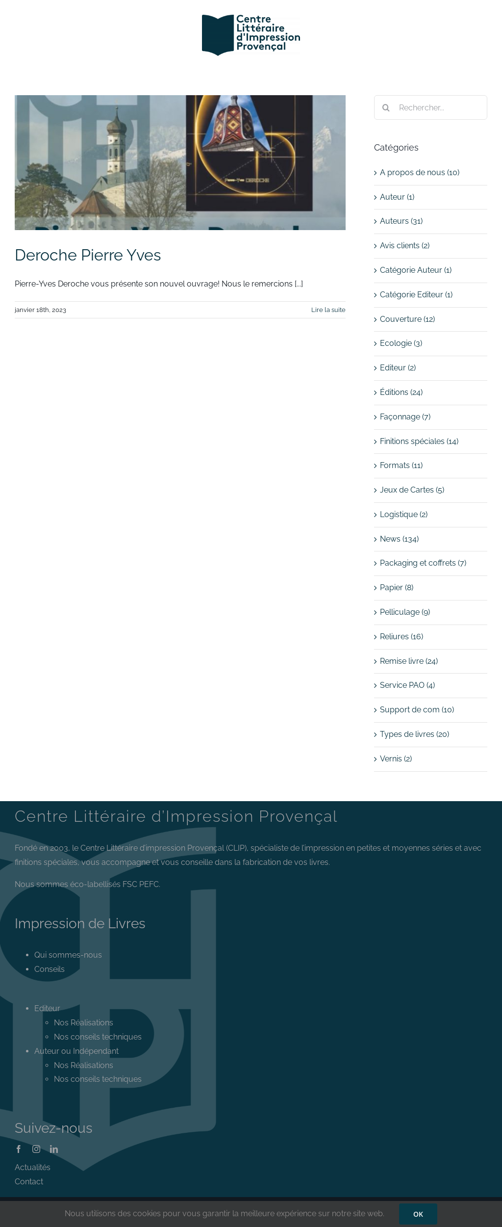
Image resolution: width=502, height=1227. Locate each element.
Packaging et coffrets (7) (423, 563)
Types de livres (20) (414, 734)
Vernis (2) (396, 758)
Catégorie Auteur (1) (416, 270)
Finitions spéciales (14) (419, 441)
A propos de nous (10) (419, 172)
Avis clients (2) (404, 245)
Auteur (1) (397, 197)
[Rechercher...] (430, 107)
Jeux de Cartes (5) (412, 490)
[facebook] (19, 1149)
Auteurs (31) (401, 221)
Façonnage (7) (405, 416)
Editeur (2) (398, 367)
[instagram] (36, 1149)
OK (418, 1214)
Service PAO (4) (407, 685)
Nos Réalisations (83, 1022)
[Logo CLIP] (251, 18)
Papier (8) (396, 587)
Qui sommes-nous (68, 955)
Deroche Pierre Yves (88, 255)
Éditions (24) (401, 392)
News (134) (399, 539)
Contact (29, 1181)
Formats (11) (401, 465)
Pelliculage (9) (405, 612)
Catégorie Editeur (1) (416, 294)
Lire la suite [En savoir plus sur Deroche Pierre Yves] (328, 309)
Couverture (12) (407, 319)
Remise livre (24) (409, 661)
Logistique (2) (403, 514)
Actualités (32, 1167)
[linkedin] (54, 1149)
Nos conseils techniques (98, 1037)
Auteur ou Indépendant (76, 1051)
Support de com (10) (417, 709)
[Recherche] (386, 107)
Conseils (49, 969)
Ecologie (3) (401, 343)
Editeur (47, 1008)
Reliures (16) (401, 636)
